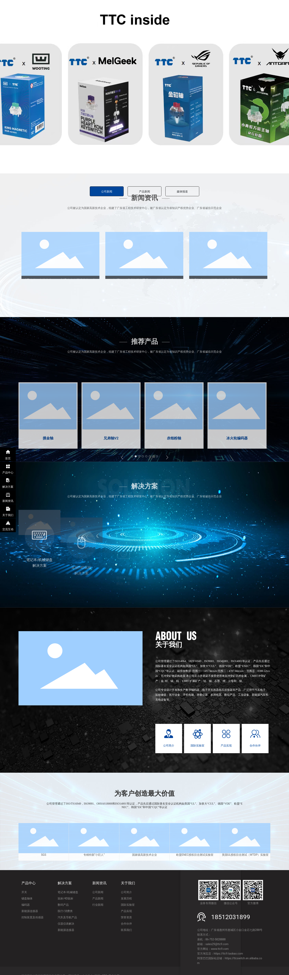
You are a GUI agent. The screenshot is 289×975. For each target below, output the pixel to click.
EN (278, 12)
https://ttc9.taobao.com (228, 953)
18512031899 (230, 917)
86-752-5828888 (216, 939)
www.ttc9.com (220, 948)
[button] (131, 168)
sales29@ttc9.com (217, 944)
